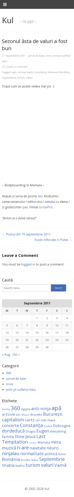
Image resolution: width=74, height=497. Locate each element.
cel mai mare (25, 72)
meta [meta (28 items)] (56, 442)
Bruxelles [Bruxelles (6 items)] (36, 414)
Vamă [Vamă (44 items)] (60, 465)
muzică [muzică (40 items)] (9, 448)
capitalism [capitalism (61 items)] (13, 419)
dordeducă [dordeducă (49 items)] (13, 431)
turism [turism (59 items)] (33, 465)
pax (25, 207)
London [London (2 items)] (33, 442)
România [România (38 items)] (11, 459)
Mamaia (52, 72)
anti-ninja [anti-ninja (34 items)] (41, 408)
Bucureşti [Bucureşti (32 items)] (52, 414)
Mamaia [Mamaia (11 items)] (44, 442)
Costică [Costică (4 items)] (48, 426)
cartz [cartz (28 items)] (30, 420)
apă (14, 72)
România (64, 72)
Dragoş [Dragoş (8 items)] (31, 431)
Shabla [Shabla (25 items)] (8, 465)
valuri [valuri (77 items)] (47, 464)
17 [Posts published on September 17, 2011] (56, 332)
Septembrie (9, 77)
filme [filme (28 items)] (20, 436)
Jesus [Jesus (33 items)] (30, 436)
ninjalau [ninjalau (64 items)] (10, 453)
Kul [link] (8, 20)
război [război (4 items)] (34, 460)
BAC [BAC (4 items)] (18, 414)
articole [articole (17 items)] (8, 414)
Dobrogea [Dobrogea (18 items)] (61, 425)
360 (8, 373)
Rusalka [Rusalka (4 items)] (25, 460)
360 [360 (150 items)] (15, 408)
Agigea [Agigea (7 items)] (25, 409)
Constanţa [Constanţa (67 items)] (31, 425)
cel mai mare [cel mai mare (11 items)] (45, 420)
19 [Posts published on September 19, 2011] (7, 340)
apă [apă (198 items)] (56, 408)
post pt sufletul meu (21, 389)
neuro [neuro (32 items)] (52, 448)
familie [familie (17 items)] (8, 436)
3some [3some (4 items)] (6, 409)
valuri (29, 77)
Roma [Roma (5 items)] (62, 454)
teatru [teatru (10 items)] (20, 465)
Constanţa (40, 72)
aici (40, 196)
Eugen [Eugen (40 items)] (42, 431)
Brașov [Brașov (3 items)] (26, 414)
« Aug (6, 354)
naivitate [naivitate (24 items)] (38, 448)
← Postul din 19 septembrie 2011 (26, 234)
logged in (28, 264)
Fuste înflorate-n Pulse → (53, 240)
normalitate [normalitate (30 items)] (32, 453)
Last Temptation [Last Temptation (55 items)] (23, 439)
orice (49, 55)
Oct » (16, 354)
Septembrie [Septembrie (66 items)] (52, 459)
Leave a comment (16, 66)
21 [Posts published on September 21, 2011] (27, 340)
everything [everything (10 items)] (58, 431)
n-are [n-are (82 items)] (23, 447)
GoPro (48, 207)
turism (21, 77)
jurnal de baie (36, 55)
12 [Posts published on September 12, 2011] (7, 332)
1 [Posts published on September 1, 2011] (37, 318)
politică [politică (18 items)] (50, 453)
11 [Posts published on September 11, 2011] (66, 325)
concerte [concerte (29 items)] (10, 425)
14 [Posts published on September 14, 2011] (27, 332)
